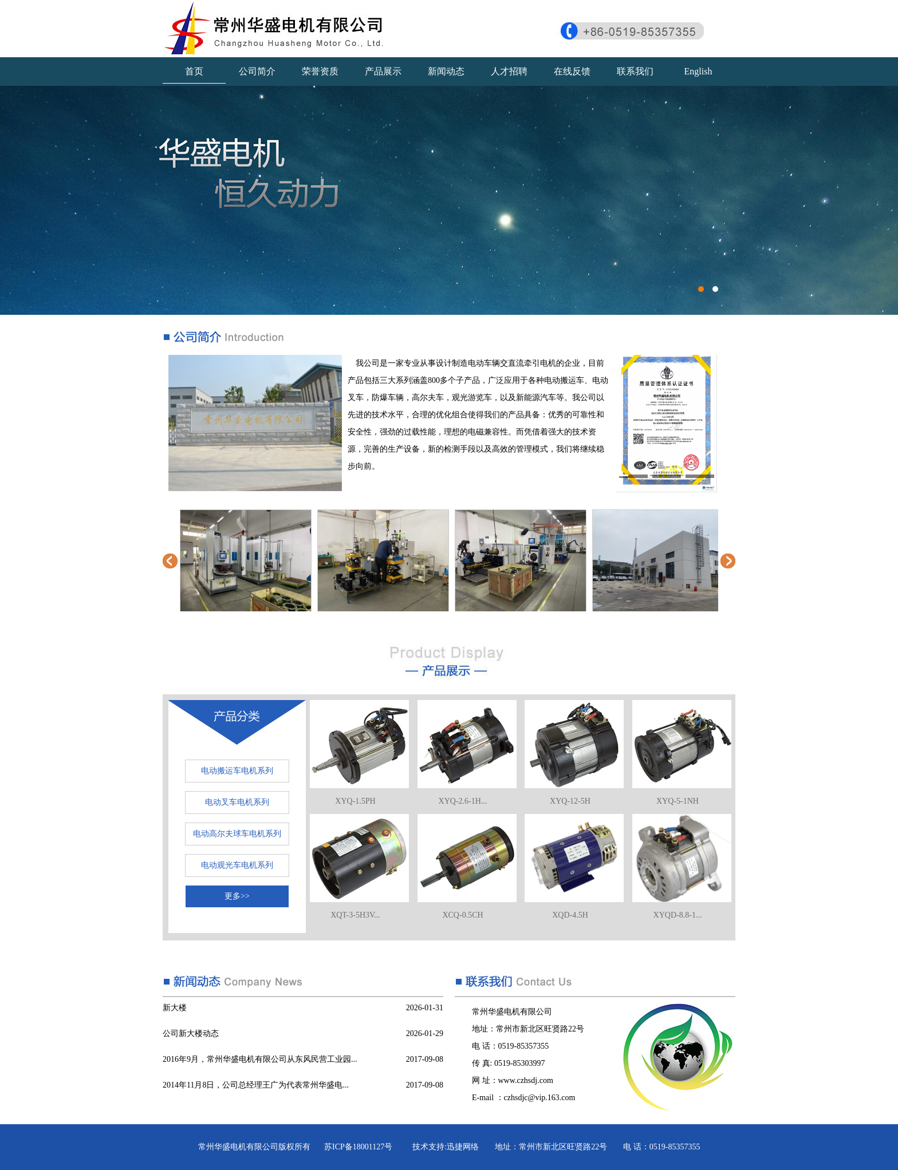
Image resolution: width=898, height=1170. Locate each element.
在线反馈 (572, 71)
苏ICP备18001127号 (358, 1147)
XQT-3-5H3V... (355, 915)
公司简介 (257, 71)
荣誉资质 (320, 71)
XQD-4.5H (570, 915)
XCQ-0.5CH (462, 915)
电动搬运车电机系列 (237, 770)
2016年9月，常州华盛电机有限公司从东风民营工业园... (260, 1059)
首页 (194, 71)
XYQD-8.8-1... (677, 915)
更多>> (237, 896)
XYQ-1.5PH (355, 801)
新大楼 (175, 1007)
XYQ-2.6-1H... (463, 801)
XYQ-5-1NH (677, 801)
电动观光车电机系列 (237, 865)
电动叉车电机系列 (237, 802)
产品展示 (383, 71)
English (698, 71)
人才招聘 (509, 71)
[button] (633, 475)
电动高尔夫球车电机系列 (237, 833)
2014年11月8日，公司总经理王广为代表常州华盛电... (256, 1085)
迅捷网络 (463, 1147)
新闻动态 (446, 71)
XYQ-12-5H (570, 801)
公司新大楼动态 (191, 1033)
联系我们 (635, 71)
